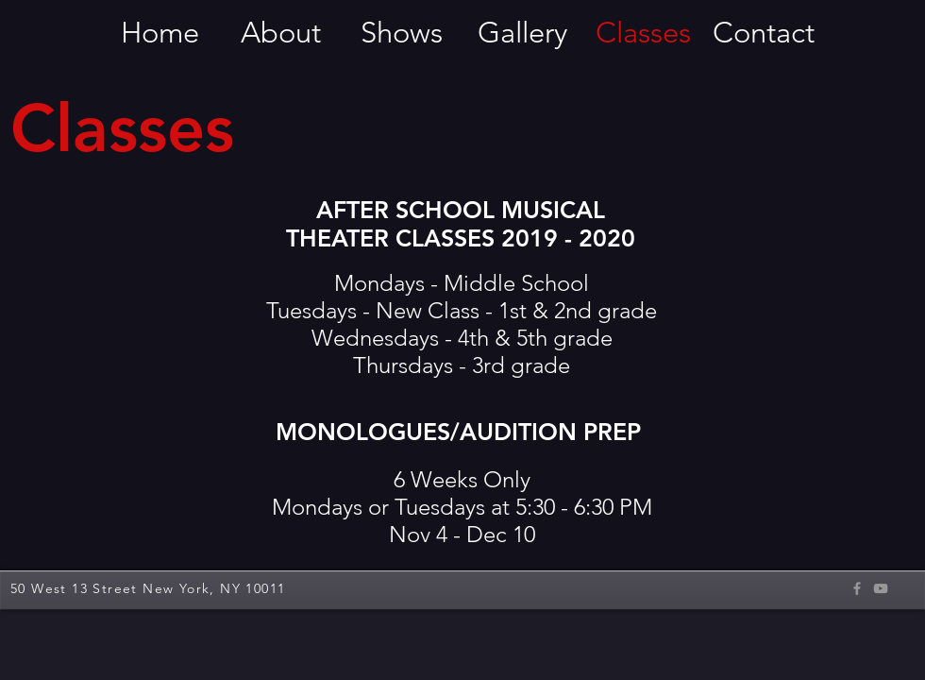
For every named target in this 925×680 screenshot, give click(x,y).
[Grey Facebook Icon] (857, 588)
